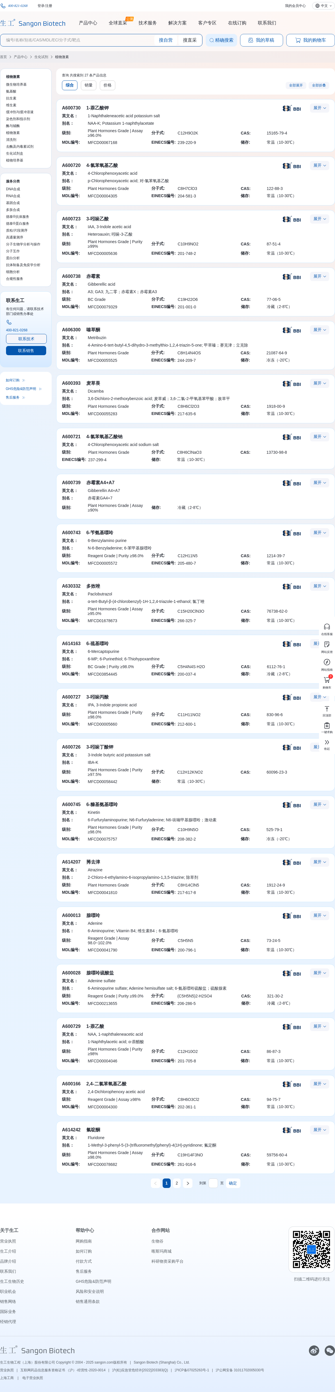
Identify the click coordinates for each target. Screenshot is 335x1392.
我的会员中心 (295, 6)
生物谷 (157, 1241)
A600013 (71, 915)
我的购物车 (310, 40)
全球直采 (118, 22)
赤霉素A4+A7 (100, 482)
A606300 (71, 329)
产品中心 (88, 22)
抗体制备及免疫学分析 (23, 265)
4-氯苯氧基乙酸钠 (104, 436)
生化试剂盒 (14, 153)
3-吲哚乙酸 (97, 218)
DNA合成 (13, 189)
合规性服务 (14, 279)
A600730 (71, 107)
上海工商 (7, 1378)
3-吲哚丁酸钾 (99, 747)
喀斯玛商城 (161, 1251)
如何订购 (13, 380)
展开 (317, 107)
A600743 (71, 532)
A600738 (71, 276)
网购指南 (84, 1241)
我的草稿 (261, 40)
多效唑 (93, 586)
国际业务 (8, 1311)
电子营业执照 (32, 1378)
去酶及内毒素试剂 (20, 147)
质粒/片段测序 (17, 230)
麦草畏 (93, 383)
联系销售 (26, 350)
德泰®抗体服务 (17, 217)
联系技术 (26, 339)
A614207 (71, 862)
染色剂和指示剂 (18, 119)
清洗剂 (11, 140)
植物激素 (62, 57)
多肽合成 (13, 210)
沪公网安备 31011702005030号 (240, 1370)
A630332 (71, 586)
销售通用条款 (88, 1301)
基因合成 (13, 203)
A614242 (71, 1129)
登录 (41, 6)
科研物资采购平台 (167, 1261)
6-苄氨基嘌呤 (99, 532)
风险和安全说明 (90, 1291)
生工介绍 (8, 1251)
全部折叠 (319, 85)
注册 (48, 6)
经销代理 (8, 1321)
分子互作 (13, 251)
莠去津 (93, 862)
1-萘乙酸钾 (97, 107)
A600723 (71, 218)
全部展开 (296, 85)
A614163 (71, 643)
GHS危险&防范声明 (21, 389)
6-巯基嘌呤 (97, 643)
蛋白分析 (13, 258)
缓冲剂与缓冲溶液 (20, 112)
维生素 (11, 105)
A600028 (71, 972)
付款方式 (84, 1261)
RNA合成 (13, 196)
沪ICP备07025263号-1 (192, 1370)
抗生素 (11, 98)
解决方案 (177, 22)
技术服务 (148, 22)
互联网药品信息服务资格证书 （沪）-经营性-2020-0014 (63, 1370)
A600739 (71, 482)
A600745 (71, 804)
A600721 (71, 436)
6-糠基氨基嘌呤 (102, 804)
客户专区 (207, 22)
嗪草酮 (93, 329)
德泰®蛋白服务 (17, 224)
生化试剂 (41, 57)
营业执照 (8, 1241)
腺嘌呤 (93, 915)
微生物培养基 (16, 84)
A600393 (71, 383)
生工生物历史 (12, 1281)
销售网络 (8, 1301)
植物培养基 (14, 160)
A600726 (71, 747)
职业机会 (8, 1291)
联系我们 (267, 22)
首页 (3, 57)
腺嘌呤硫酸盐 (100, 972)
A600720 (71, 165)
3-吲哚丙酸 (97, 697)
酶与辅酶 (13, 126)
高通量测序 (14, 237)
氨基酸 (11, 91)
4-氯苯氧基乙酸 (102, 165)
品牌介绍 (8, 1261)
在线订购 (237, 22)
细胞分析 (13, 272)
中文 (324, 6)
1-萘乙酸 (95, 1026)
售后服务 (13, 397)
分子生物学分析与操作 (23, 244)
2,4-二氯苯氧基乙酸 (106, 1083)
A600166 (71, 1083)
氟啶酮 (93, 1129)
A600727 (71, 697)
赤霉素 (93, 276)
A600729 (71, 1026)
